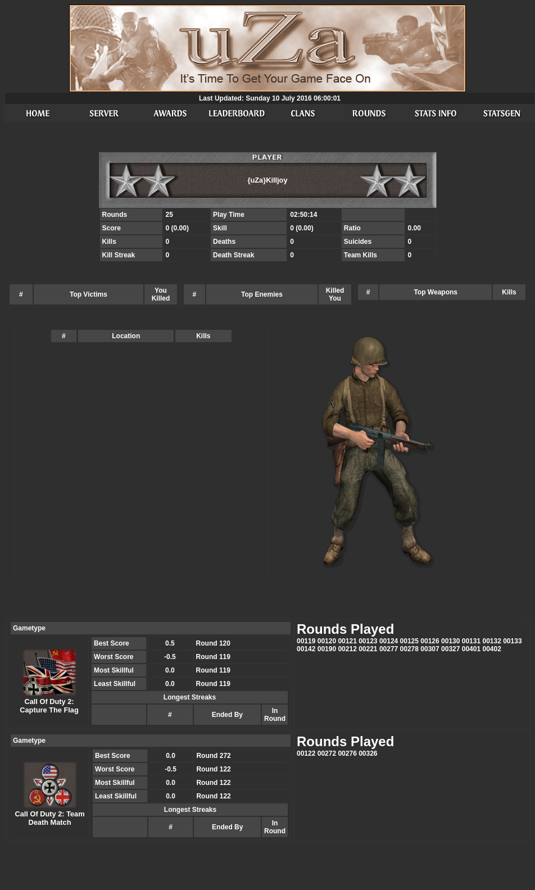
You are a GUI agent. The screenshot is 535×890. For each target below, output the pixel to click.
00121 (347, 641)
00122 (306, 753)
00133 (512, 641)
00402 (491, 649)
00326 (368, 753)
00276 (347, 753)
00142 (306, 649)
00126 (429, 641)
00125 (409, 641)
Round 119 (213, 657)
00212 (347, 649)
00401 (471, 649)
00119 (306, 641)
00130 (450, 641)
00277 (388, 649)
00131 (471, 641)
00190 (327, 649)
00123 (368, 641)
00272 (327, 753)
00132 (491, 641)
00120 (327, 641)
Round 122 (213, 769)
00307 (429, 649)
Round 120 (213, 643)
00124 (388, 641)
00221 (368, 649)
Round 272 (213, 756)
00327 (450, 649)
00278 (409, 649)
